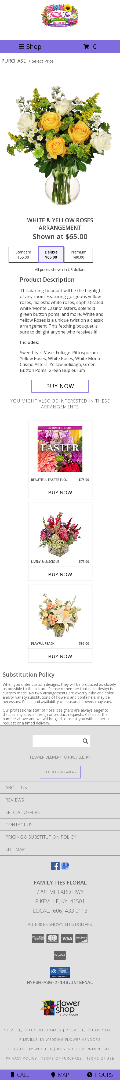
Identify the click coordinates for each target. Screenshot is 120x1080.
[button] (60, 972)
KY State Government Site (84, 1048)
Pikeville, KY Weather (30, 1048)
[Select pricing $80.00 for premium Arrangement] (78, 255)
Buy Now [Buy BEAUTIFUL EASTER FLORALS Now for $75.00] (60, 492)
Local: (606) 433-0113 (60, 910)
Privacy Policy (21, 1058)
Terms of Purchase (61, 1058)
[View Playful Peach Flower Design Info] (60, 613)
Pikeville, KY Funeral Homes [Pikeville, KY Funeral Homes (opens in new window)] (32, 1030)
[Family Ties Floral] (60, 32)
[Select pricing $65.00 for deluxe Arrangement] (51, 255)
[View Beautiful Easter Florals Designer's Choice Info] (60, 449)
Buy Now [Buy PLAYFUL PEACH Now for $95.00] (60, 656)
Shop (30, 46)
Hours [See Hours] (100, 1074)
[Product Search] (61, 741)
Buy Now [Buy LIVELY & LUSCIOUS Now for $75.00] (60, 574)
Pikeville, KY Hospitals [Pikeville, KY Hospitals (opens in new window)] (90, 1030)
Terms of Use (100, 1058)
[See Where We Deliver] (60, 771)
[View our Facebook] (55, 868)
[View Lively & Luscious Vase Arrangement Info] (60, 531)
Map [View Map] (60, 1074)
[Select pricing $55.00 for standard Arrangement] (23, 255)
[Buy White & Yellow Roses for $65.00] (60, 386)
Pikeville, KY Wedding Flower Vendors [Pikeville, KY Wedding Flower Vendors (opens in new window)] (60, 1039)
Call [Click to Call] (20, 1074)
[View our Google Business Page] (65, 868)
